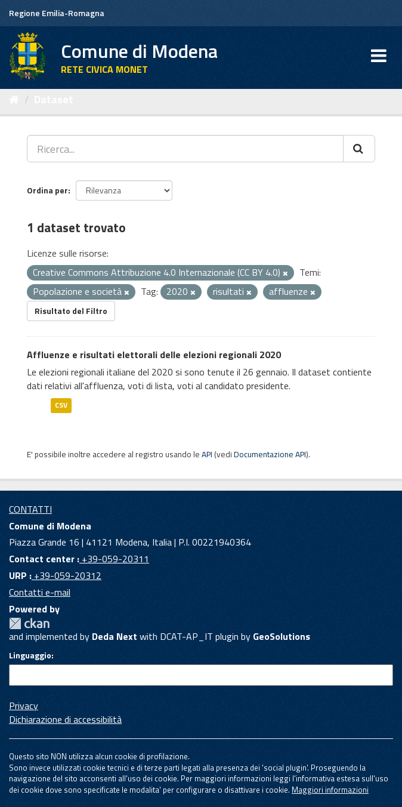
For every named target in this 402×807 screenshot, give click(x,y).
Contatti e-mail (39, 592)
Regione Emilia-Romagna (56, 13)
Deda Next (114, 636)
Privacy (23, 705)
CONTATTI (30, 509)
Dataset (53, 99)
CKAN (29, 623)
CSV (61, 405)
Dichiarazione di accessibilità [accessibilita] (65, 719)
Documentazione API (270, 454)
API (207, 454)
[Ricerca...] (185, 148)
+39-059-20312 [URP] (66, 575)
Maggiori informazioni (330, 790)
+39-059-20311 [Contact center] (114, 559)
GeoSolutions (281, 636)
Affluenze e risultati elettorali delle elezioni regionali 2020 (154, 354)
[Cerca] (359, 148)
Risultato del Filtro (71, 310)
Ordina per (47, 190)
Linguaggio (30, 655)
